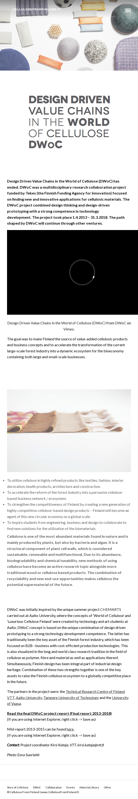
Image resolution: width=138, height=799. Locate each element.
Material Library (89, 787)
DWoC (120, 323)
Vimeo (68, 329)
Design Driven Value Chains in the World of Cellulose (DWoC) (56, 323)
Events (70, 787)
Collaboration (54, 787)
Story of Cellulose (17, 787)
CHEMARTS (110, 609)
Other (107, 787)
